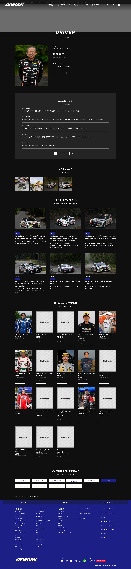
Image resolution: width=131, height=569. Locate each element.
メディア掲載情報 (85, 513)
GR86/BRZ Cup (40, 528)
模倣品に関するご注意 (107, 529)
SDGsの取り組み (62, 530)
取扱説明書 (18, 539)
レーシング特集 (40, 511)
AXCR (37, 535)
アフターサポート (19, 535)
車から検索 (18, 511)
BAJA (37, 532)
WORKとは (40, 539)
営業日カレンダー (106, 521)
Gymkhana (39, 513)
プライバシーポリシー (107, 525)
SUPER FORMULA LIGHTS (43, 521)
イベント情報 (18, 549)
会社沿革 (60, 521)
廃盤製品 (17, 528)
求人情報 (82, 518)
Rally (37, 525)
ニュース (19, 544)
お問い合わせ (105, 533)
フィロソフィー (62, 511)
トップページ (17, 496)
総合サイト (24, 502)
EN (108, 4)
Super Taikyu (39, 518)
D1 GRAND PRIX (40, 530)
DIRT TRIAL (39, 516)
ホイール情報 (18, 518)
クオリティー (39, 544)
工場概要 (60, 518)
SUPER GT (39, 523)
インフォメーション (20, 532)
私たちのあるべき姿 (63, 516)
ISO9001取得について (63, 528)
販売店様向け (105, 537)
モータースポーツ (27, 496)
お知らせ (17, 546)
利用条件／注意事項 (20, 513)
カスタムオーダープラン (21, 521)
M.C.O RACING (65, 66)
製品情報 (65, 502)
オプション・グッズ (20, 523)
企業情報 (61, 509)
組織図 (59, 523)
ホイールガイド (19, 525)
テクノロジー (39, 542)
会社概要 (60, 525)
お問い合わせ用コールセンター (66, 532)
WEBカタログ (18, 537)
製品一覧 (19, 509)
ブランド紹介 (18, 516)
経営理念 (60, 513)
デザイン (38, 546)
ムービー (103, 517)
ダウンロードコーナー (107, 513)
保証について (18, 530)
